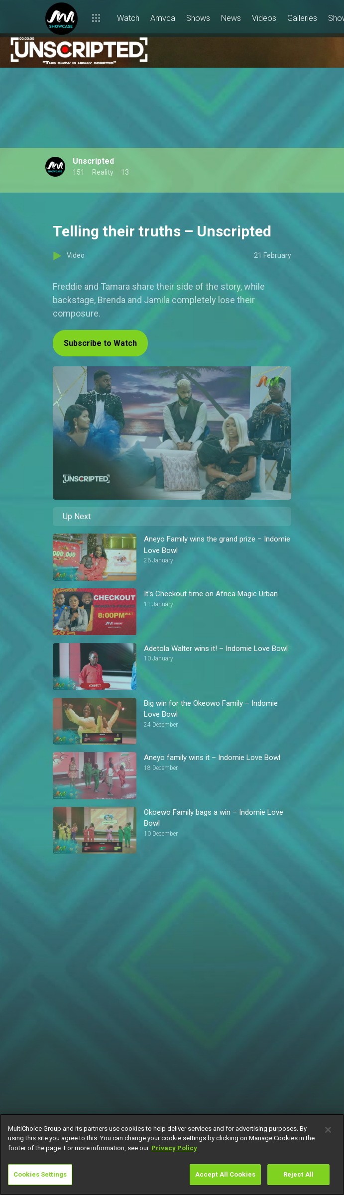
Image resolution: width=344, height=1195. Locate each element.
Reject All (298, 1174)
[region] (172, 1154)
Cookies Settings (40, 1174)
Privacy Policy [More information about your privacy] (174, 1148)
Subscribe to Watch (100, 343)
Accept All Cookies (225, 1174)
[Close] (328, 1130)
